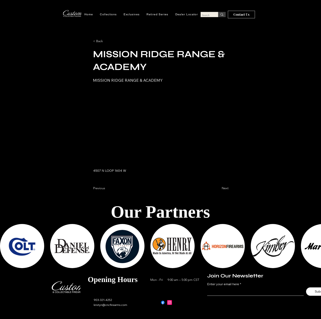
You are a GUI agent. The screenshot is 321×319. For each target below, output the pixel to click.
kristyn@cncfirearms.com (110, 305)
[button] (106, 41)
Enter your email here (223, 284)
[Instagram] (169, 302)
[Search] (206, 15)
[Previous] (106, 188)
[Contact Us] (241, 14)
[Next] (218, 188)
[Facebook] (162, 302)
